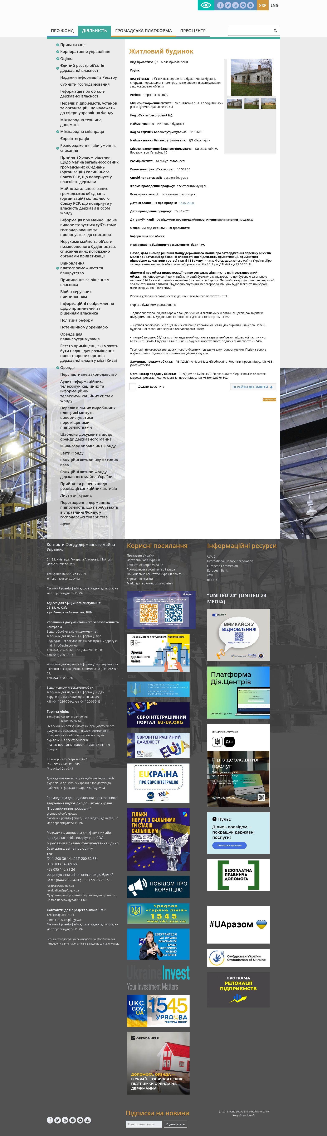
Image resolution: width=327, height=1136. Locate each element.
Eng (274, 5)
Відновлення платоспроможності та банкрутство (79, 268)
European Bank (217, 570)
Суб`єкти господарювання (85, 84)
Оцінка (64, 58)
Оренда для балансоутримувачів (80, 336)
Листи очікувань (76, 495)
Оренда (65, 367)
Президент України (140, 555)
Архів (65, 523)
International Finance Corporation (230, 561)
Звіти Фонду (71, 453)
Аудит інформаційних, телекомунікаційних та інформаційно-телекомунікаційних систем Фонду (86, 391)
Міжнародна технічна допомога (81, 122)
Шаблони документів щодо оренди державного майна (86, 437)
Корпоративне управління (83, 51)
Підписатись (175, 1124)
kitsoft (251, 1115)
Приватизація (71, 44)
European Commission (222, 566)
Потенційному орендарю (84, 327)
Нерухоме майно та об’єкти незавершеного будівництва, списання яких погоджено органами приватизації (88, 248)
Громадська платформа (143, 30)
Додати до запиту (151, 386)
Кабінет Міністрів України (145, 565)
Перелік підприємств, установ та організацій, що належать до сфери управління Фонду (88, 108)
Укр (262, 5)
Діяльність (94, 30)
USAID (211, 556)
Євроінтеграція (74, 138)
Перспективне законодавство (88, 374)
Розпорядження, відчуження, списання (86, 148)
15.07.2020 (186, 203)
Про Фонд (62, 30)
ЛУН (210, 575)
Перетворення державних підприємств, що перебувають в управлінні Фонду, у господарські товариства (89, 509)
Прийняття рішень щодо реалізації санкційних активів (88, 486)
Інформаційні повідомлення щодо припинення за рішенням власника (87, 308)
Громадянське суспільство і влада (151, 569)
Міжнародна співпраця (80, 131)
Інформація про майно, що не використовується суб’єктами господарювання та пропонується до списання (88, 227)
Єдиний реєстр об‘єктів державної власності (80, 68)
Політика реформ (76, 320)
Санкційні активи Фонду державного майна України (86, 474)
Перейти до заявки (253, 387)
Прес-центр (193, 30)
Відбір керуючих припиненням (76, 294)
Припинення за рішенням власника (84, 282)
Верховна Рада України (143, 560)
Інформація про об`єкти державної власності (82, 94)
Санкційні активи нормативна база (89, 462)
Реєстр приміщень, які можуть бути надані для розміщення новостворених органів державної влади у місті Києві (89, 353)
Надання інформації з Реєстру (88, 77)
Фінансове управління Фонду (88, 445)
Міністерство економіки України (150, 583)
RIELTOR (213, 580)
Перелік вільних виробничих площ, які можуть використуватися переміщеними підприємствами (88, 417)
